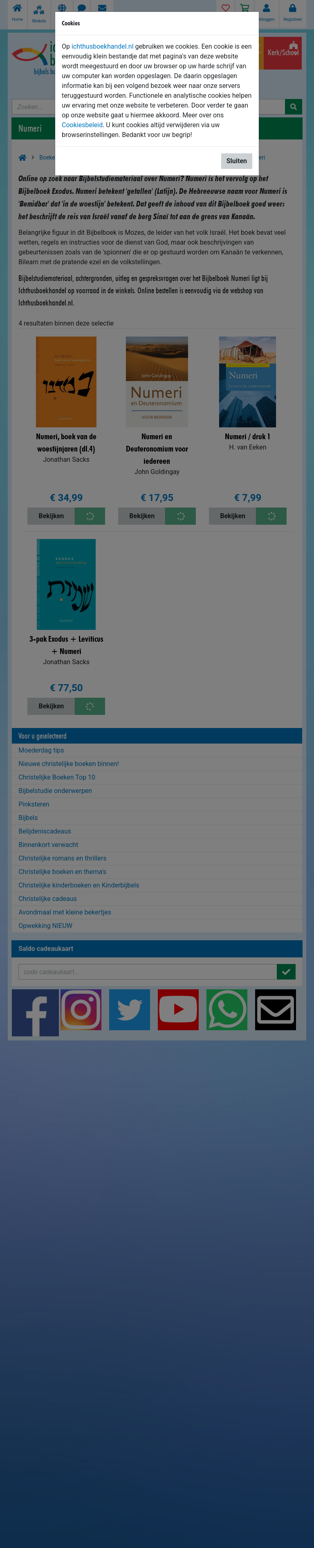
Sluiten (237, 161)
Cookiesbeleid (82, 125)
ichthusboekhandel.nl (103, 46)
